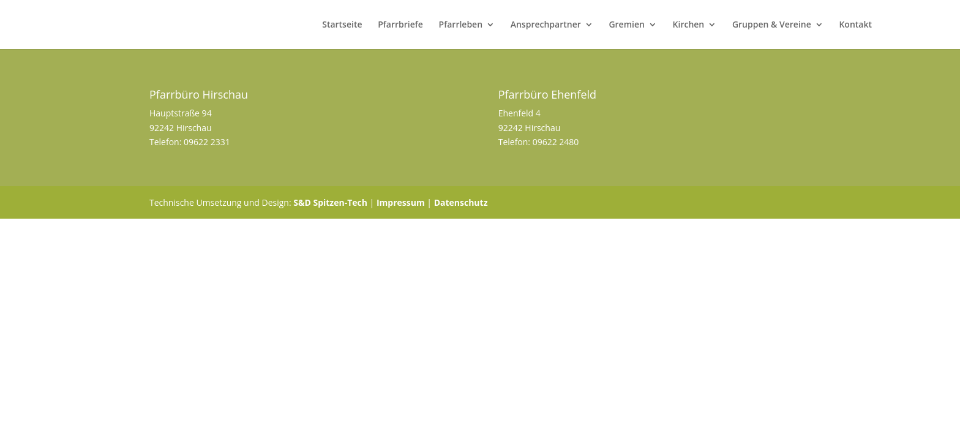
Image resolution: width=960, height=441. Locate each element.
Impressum (401, 202)
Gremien (627, 25)
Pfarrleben (461, 25)
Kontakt (855, 25)
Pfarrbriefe (400, 25)
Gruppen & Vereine (771, 25)
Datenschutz (461, 202)
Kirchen (689, 25)
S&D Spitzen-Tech (330, 202)
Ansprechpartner (546, 25)
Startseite (342, 25)
